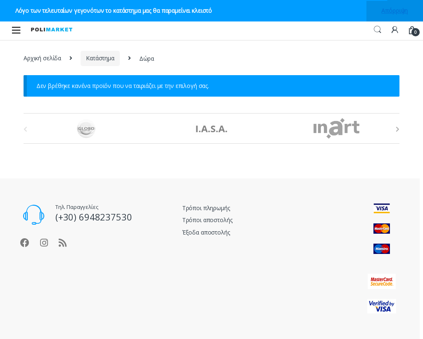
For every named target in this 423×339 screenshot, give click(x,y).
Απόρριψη (394, 10)
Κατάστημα (100, 58)
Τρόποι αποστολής (207, 220)
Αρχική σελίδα (42, 58)
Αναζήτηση (377, 29)
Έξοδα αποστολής (206, 232)
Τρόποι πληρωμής (206, 208)
